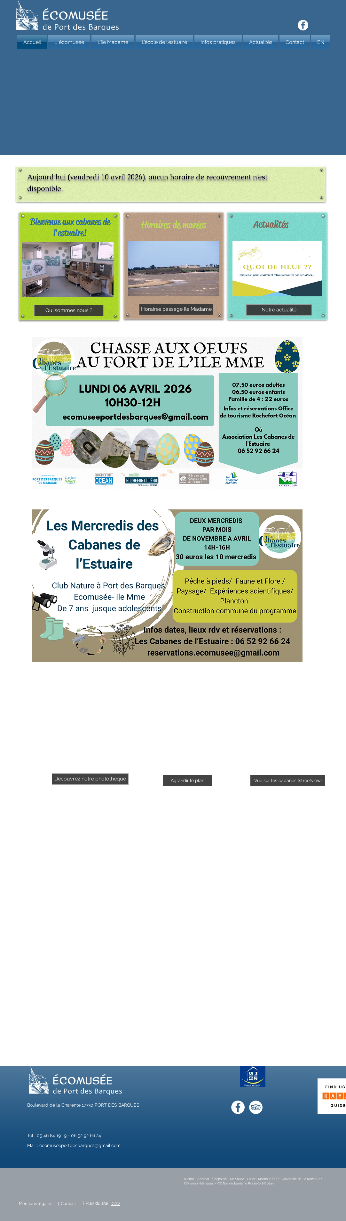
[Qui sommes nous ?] (69, 310)
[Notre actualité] (279, 310)
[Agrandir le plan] (187, 780)
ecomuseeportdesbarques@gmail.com (80, 1145)
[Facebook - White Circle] (303, 25)
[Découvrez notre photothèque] (90, 779)
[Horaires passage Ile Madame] (176, 309)
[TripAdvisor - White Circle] (256, 1107)
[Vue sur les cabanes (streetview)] (288, 780)
